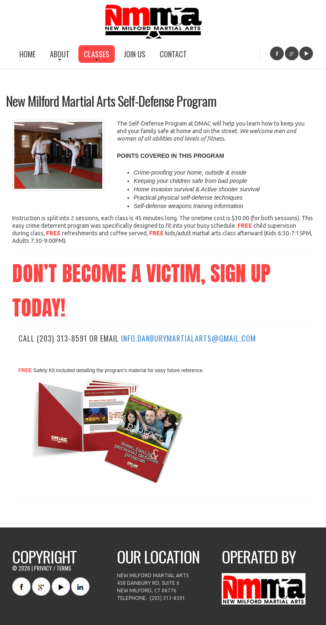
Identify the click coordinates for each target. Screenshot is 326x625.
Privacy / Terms (52, 568)
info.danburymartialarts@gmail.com (188, 338)
